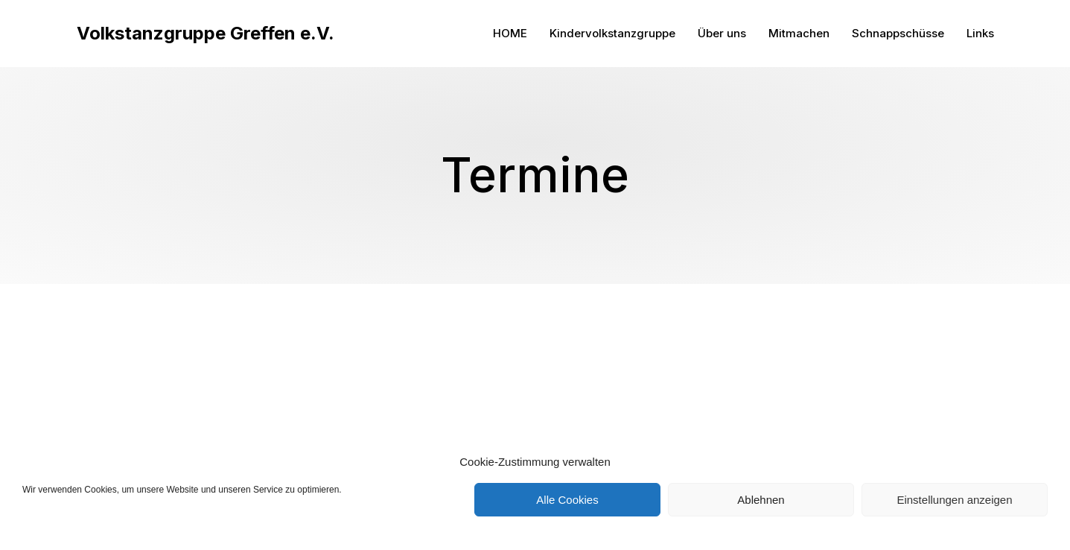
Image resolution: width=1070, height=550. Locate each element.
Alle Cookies (567, 499)
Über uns (722, 33)
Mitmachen (798, 33)
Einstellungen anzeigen (954, 499)
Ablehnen (760, 499)
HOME (510, 33)
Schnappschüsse (898, 33)
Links (980, 33)
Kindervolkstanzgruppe (612, 33)
